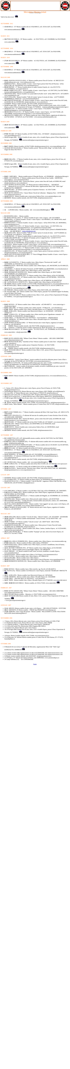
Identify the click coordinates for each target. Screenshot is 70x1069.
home (35, 664)
